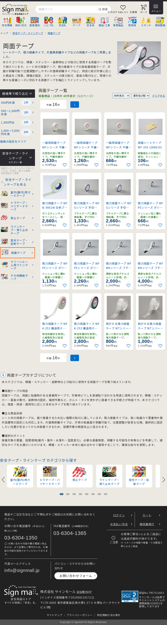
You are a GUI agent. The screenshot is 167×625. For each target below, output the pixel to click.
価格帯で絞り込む (15, 93)
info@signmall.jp (22, 570)
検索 (103, 9)
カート (147, 515)
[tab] (61, 494)
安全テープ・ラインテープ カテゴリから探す (38, 460)
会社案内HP (84, 592)
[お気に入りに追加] (65, 165)
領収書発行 (147, 524)
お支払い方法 (119, 524)
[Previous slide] (3, 479)
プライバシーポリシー (80, 615)
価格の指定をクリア (13, 141)
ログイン (119, 515)
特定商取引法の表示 (108, 615)
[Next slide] (163, 479)
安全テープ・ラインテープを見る (17, 182)
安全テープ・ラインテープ (15, 157)
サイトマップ (54, 615)
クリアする (158, 95)
